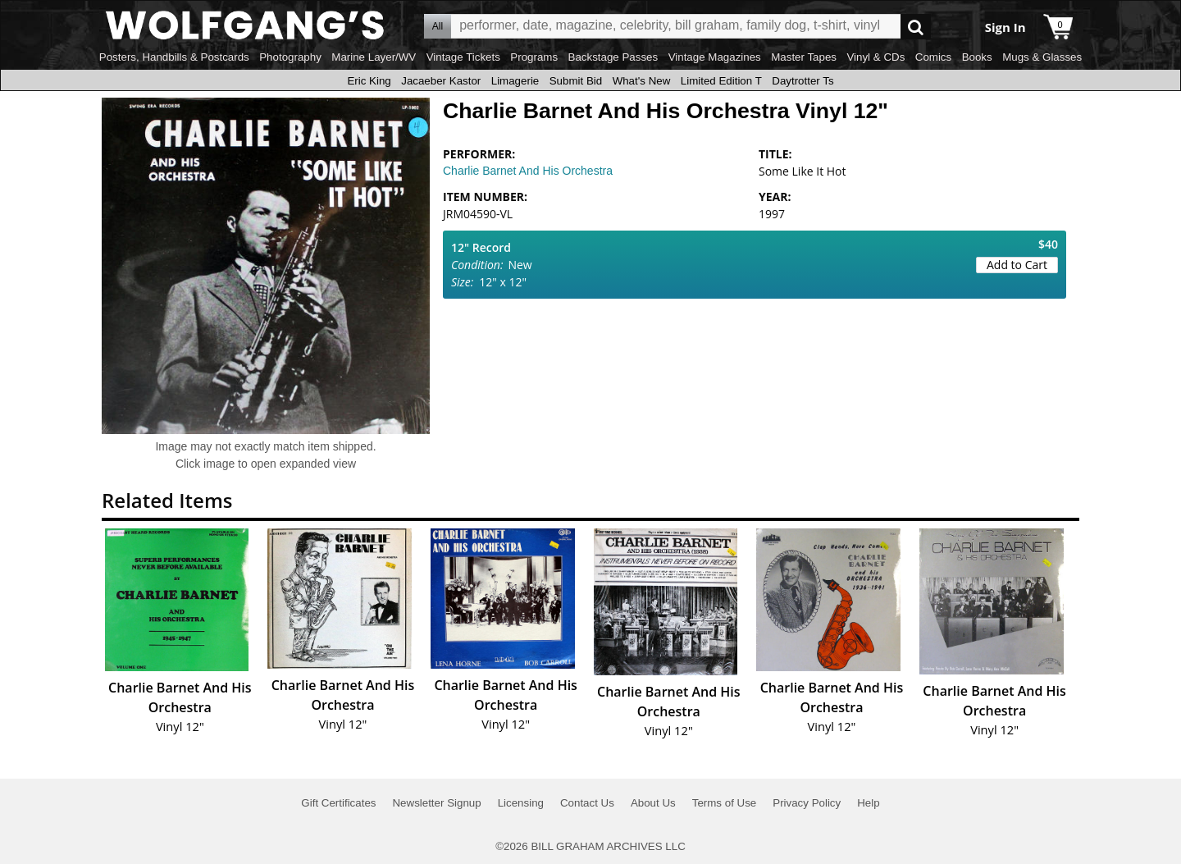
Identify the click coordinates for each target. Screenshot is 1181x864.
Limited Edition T (721, 81)
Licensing (521, 803)
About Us (653, 803)
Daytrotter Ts (802, 81)
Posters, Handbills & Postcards (174, 57)
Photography (290, 57)
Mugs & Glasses (1042, 57)
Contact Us (587, 803)
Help (868, 803)
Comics (933, 57)
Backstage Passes (613, 57)
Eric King (368, 81)
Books (977, 57)
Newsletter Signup (436, 803)
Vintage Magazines (714, 57)
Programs (534, 57)
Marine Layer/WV (373, 57)
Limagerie (515, 81)
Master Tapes (804, 57)
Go (916, 26)
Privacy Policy (807, 803)
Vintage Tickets (463, 57)
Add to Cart (1017, 264)
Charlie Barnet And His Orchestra (528, 170)
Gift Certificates (338, 803)
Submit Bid (575, 81)
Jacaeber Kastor (441, 81)
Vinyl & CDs (875, 57)
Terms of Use (724, 803)
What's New (642, 81)
